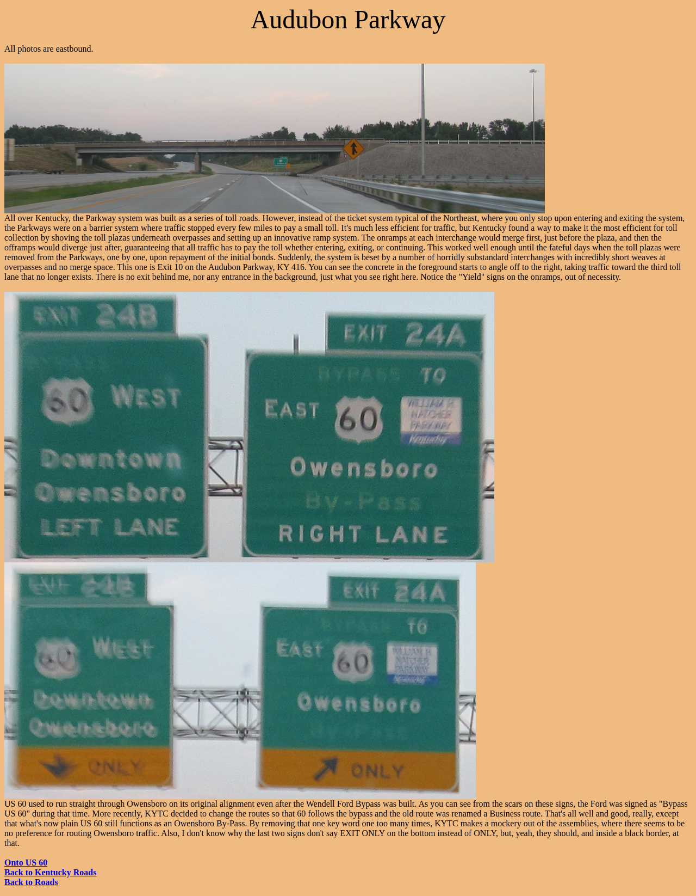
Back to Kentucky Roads (50, 872)
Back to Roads (31, 882)
